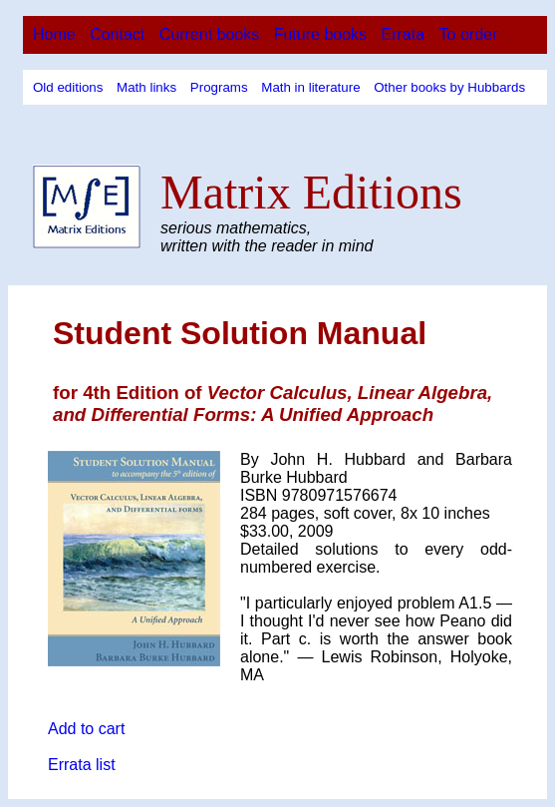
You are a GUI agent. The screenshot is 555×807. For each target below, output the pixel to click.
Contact (117, 34)
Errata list (82, 764)
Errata (403, 34)
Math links (146, 87)
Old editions (68, 87)
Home (54, 34)
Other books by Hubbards (449, 87)
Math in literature (310, 87)
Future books (320, 34)
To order (468, 34)
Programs (219, 87)
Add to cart (86, 728)
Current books (209, 34)
